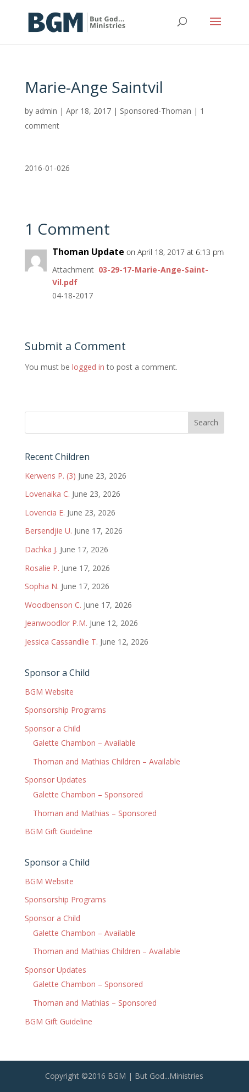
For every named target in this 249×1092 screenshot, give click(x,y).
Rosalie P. (42, 568)
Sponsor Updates (55, 779)
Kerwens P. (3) (50, 475)
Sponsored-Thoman (155, 111)
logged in (88, 367)
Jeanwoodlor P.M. (56, 623)
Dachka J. (41, 549)
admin (46, 111)
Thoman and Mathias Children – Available (106, 761)
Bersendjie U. (48, 530)
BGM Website (49, 691)
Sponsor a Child (52, 728)
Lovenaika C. (47, 494)
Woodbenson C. (53, 605)
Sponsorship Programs (65, 710)
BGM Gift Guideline (58, 831)
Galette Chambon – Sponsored (88, 794)
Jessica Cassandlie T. (61, 641)
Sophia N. (42, 586)
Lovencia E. (45, 512)
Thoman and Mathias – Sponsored (95, 813)
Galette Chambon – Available (84, 743)
